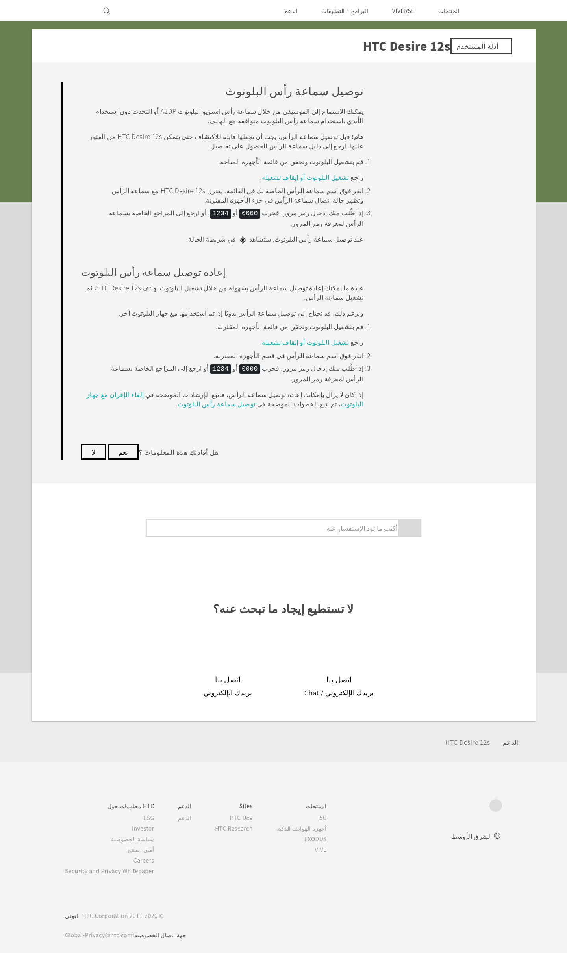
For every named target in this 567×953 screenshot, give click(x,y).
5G (335, 815)
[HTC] (492, 10)
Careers (150, 858)
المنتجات (449, 10)
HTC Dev (251, 815)
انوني (71, 913)
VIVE (331, 847)
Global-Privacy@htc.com (101, 932)
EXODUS (326, 836)
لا (94, 449)
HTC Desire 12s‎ (465, 739)
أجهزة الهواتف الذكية (313, 826)
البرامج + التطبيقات (340, 10)
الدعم (286, 10)
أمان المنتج (147, 847)
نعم (123, 449)
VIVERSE (401, 10)
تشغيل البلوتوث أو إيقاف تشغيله (305, 177)
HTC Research (243, 826)
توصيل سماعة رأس (215, 401)
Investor (149, 826)
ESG (155, 815)
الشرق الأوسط (471, 834)
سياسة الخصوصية (139, 836)
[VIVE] (75, 10)
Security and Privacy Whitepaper (113, 868)
